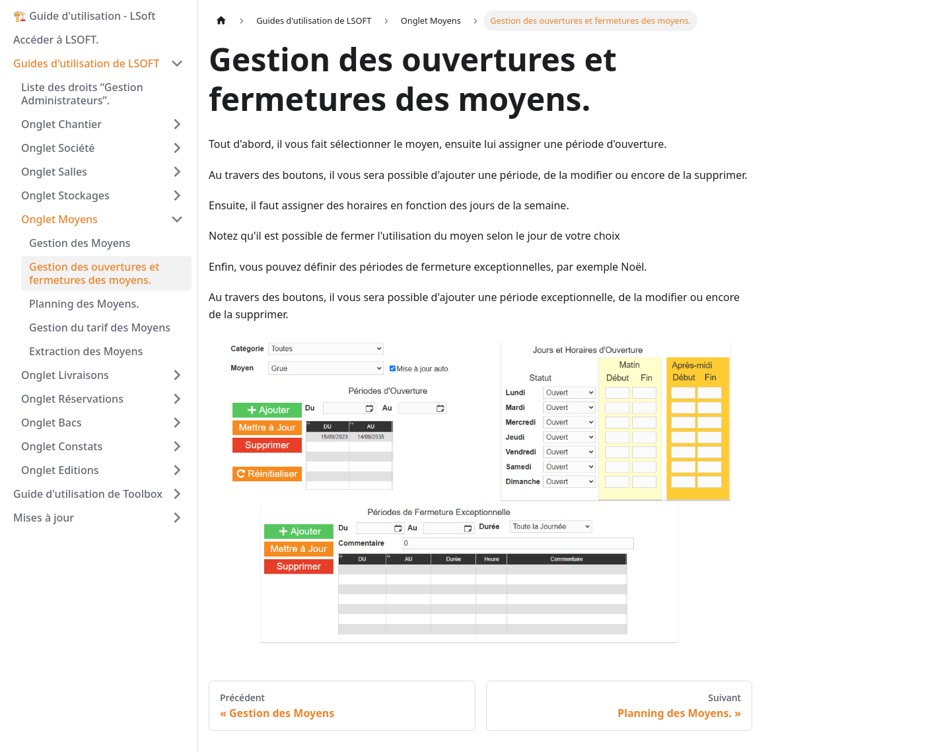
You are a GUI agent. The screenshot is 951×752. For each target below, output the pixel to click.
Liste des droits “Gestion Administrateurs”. (82, 94)
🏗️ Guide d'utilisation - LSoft (84, 16)
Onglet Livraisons (65, 375)
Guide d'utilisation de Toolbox (87, 494)
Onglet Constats (61, 446)
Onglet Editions (59, 470)
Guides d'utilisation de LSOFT (86, 63)
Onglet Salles (54, 171)
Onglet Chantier (61, 124)
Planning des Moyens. (84, 303)
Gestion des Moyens (80, 243)
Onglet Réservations (72, 399)
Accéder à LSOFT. (55, 39)
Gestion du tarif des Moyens (99, 327)
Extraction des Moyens (86, 351)
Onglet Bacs (51, 422)
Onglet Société (58, 148)
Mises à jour (43, 517)
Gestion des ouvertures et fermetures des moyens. (94, 273)
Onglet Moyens (59, 219)
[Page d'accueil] (221, 21)
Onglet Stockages (65, 195)
